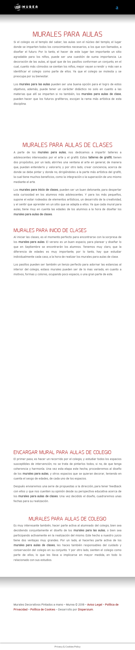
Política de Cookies (42, 609)
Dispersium (85, 609)
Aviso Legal (94, 604)
